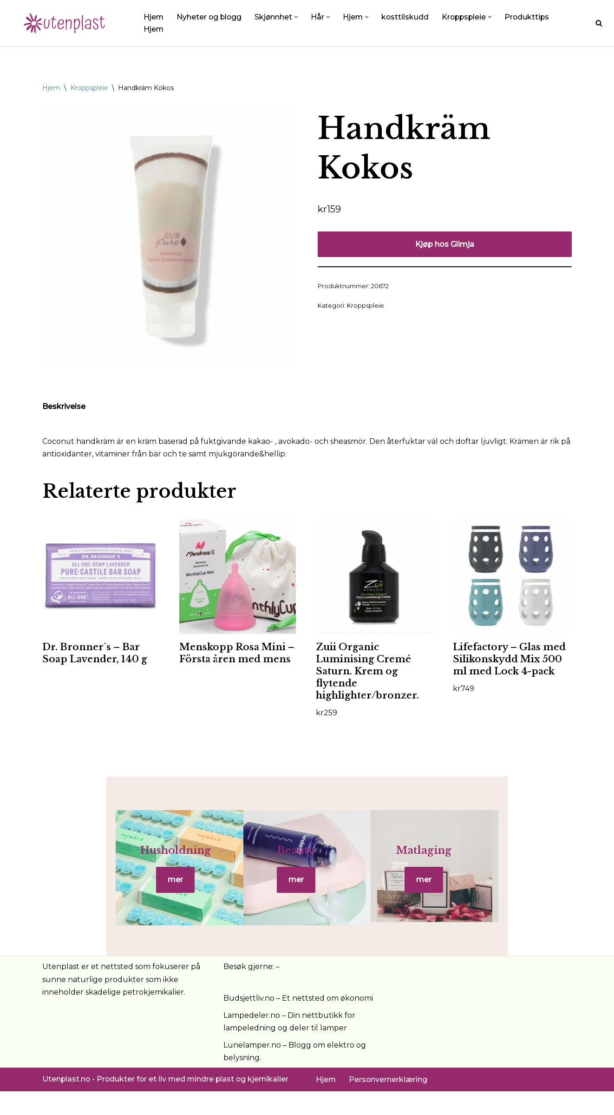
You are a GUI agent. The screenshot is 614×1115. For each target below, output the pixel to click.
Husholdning (130, 863)
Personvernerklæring (388, 1103)
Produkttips (532, 17)
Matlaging (483, 863)
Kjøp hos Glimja (444, 244)
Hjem (154, 17)
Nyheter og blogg (210, 17)
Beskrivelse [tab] (63, 406)
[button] (298, 16)
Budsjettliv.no (248, 1021)
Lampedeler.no (251, 1039)
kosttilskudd (408, 17)
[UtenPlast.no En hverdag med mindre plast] (67, 23)
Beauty (307, 863)
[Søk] (598, 23)
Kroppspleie (89, 88)
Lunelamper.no (252, 1068)
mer (130, 892)
